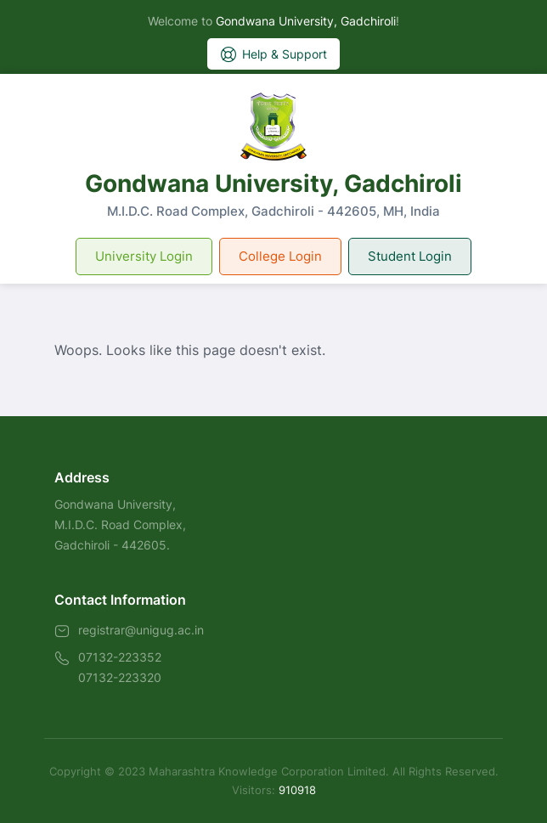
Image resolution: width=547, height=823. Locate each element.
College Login (280, 256)
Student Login (410, 256)
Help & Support (273, 54)
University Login (144, 256)
